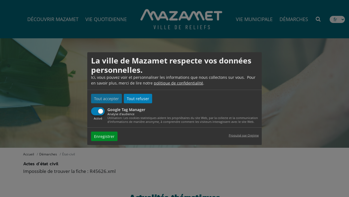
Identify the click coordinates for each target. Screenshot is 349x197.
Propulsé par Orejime (244, 135)
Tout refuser (138, 98)
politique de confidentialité (178, 83)
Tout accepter (106, 98)
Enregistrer (104, 136)
